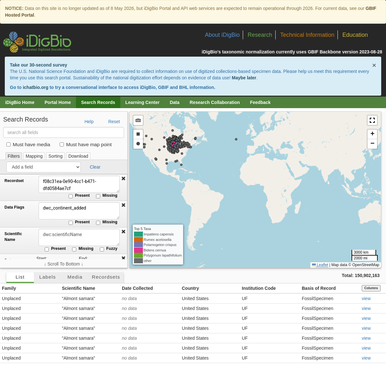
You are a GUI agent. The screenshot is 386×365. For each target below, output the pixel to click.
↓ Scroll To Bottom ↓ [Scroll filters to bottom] (63, 263)
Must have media (28, 144)
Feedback (260, 102)
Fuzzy (108, 248)
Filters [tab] (14, 156)
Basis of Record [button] (319, 288)
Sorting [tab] (55, 156)
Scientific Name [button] (78, 288)
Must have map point (86, 144)
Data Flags (14, 207)
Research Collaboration (215, 102)
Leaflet (320, 265)
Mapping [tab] (34, 156)
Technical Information (307, 35)
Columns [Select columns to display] (371, 288)
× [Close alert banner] (374, 65)
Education (355, 35)
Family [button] (9, 288)
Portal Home (58, 102)
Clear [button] (95, 167)
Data (174, 102)
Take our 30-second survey (38, 64)
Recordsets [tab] (106, 277)
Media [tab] (74, 277)
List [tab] (20, 277)
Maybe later (244, 77)
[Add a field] (43, 167)
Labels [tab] (47, 277)
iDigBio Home (19, 102)
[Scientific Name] (78, 237)
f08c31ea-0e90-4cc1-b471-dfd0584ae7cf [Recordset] (78, 184)
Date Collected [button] (137, 288)
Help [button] (89, 121)
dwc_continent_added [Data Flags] (78, 210)
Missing (106, 195)
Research (260, 35)
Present (79, 195)
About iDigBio (222, 35)
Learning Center (142, 102)
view (366, 298)
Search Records (98, 102)
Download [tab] (78, 156)
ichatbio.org (35, 87)
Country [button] (190, 288)
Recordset (14, 181)
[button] (123, 179)
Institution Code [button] (259, 288)
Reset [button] (114, 121)
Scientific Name (13, 237)
